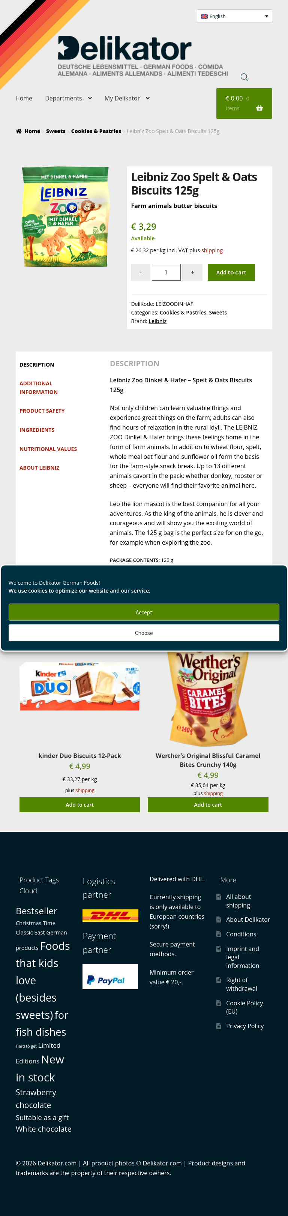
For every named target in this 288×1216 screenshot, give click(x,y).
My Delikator (122, 98)
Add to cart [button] (80, 804)
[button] (235, 16)
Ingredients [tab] (37, 429)
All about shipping (238, 901)
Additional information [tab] (39, 387)
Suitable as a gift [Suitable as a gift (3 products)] (42, 1117)
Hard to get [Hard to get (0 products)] (26, 1046)
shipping (212, 250)
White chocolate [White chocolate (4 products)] (44, 1129)
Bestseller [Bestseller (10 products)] (36, 911)
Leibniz (157, 321)
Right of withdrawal (241, 984)
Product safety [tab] (42, 410)
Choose (144, 632)
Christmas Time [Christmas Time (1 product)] (36, 923)
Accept (144, 611)
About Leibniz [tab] (39, 467)
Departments (63, 98)
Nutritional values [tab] (48, 448)
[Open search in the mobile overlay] (244, 77)
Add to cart (231, 272)
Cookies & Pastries (96, 131)
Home (23, 98)
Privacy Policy (245, 1026)
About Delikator (248, 919)
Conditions (241, 934)
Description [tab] (37, 364)
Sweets (56, 131)
